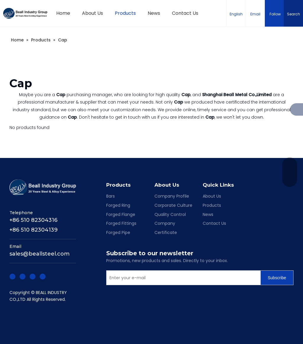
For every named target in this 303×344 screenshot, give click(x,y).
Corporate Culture (173, 205)
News (208, 214)
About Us (212, 196)
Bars (110, 196)
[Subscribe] (277, 277)
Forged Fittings (121, 223)
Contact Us (214, 223)
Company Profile (171, 196)
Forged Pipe (118, 232)
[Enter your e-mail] (182, 278)
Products (212, 205)
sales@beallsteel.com (39, 254)
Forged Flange (120, 214)
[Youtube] (43, 276)
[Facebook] (12, 276)
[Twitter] (33, 276)
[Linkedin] (22, 276)
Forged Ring (118, 205)
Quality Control (170, 214)
